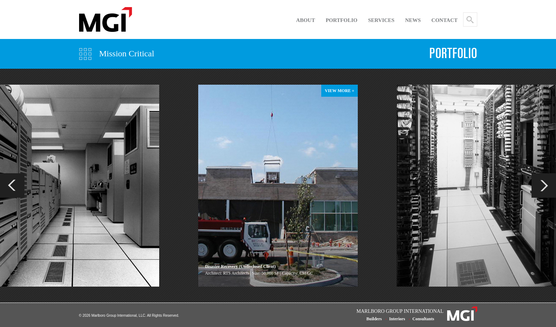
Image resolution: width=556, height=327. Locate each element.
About (305, 20)
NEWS (413, 20)
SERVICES (381, 20)
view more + (339, 90)
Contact (445, 20)
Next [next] (544, 185)
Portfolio (341, 20)
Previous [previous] (12, 185)
